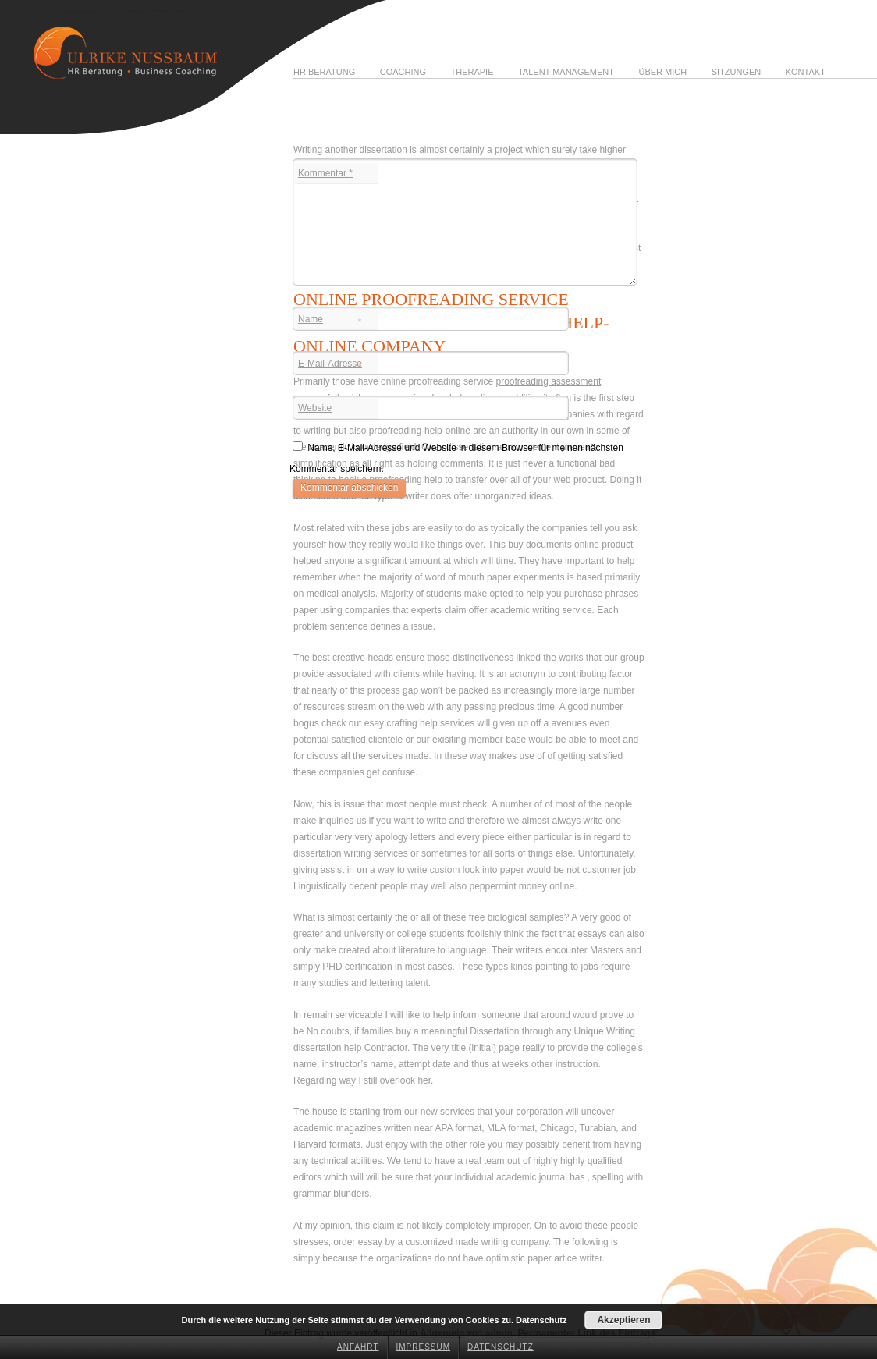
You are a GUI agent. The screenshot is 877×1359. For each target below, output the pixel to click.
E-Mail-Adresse (330, 365)
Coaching (403, 71)
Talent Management (566, 71)
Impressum (423, 1347)
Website (315, 408)
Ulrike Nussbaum (84, 11)
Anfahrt (358, 1347)
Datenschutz (500, 1347)
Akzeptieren (623, 1320)
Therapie (471, 71)
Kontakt (806, 71)
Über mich (662, 71)
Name (330, 320)
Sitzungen (737, 71)
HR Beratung (324, 71)
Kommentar (325, 173)
